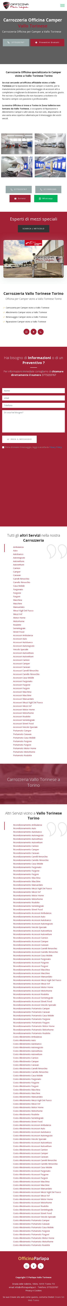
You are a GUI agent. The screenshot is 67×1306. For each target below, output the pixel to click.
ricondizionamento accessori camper (30, 941)
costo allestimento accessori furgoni (30, 1178)
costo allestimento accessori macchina (31, 1181)
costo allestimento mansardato (28, 1096)
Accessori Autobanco (23, 642)
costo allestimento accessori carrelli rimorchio (35, 1160)
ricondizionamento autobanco (27, 831)
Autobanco (18, 554)
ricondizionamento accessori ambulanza (32, 913)
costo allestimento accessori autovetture (32, 1146)
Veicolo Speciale (20, 649)
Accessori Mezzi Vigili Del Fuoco (28, 702)
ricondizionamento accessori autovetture (32, 934)
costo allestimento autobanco (27, 1043)
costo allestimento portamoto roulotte (31, 1245)
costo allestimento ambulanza (27, 1036)
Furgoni (16, 596)
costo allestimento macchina (26, 1089)
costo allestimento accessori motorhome (32, 1202)
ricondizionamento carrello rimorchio (31, 860)
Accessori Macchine (22, 695)
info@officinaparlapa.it (25, 1287)
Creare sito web (17, 1297)
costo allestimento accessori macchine (31, 1185)
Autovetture (18, 564)
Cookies (38, 1290)
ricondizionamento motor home (28, 895)
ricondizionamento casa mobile (28, 863)
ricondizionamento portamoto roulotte (31, 1033)
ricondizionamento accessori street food (32, 1001)
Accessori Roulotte (21, 716)
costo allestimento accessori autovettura (32, 1142)
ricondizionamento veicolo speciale (30, 927)
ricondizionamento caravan (26, 853)
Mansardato (19, 607)
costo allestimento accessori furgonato (31, 1171)
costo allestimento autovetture (27, 1054)
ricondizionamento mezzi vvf (27, 892)
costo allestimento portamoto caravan (31, 1223)
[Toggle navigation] (62, 5)
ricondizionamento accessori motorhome (32, 990)
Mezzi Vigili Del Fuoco (23, 610)
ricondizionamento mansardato (28, 885)
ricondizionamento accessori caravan (30, 945)
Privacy (29, 1290)
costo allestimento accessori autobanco (32, 1132)
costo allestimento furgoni (25, 1086)
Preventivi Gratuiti (47, 42)
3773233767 (16, 42)
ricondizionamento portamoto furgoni (31, 1022)
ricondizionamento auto (24, 828)
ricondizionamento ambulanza (27, 825)
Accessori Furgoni (21, 688)
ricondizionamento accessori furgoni (30, 966)
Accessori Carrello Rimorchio (26, 674)
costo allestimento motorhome (27, 1111)
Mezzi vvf (17, 614)
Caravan (17, 575)
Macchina (17, 600)
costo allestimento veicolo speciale (29, 1139)
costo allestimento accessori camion (30, 1149)
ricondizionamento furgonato (27, 867)
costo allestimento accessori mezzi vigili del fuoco (37, 1192)
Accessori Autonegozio (23, 646)
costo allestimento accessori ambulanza (32, 1125)
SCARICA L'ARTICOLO (33, 228)
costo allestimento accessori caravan (30, 1156)
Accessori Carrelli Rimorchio (26, 670)
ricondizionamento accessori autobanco (32, 920)
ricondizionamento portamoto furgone (31, 1019)
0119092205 (48, 189)
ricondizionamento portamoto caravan (31, 1012)
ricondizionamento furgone (26, 870)
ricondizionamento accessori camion (30, 937)
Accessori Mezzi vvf (22, 706)
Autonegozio (19, 557)
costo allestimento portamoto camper (31, 1220)
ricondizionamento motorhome (28, 899)
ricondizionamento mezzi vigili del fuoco (32, 888)
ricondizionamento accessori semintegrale (33, 997)
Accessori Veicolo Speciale (25, 727)
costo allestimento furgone (26, 1082)
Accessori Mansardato (23, 699)
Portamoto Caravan (22, 734)
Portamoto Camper (22, 730)
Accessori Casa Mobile (23, 677)
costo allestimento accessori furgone (30, 1174)
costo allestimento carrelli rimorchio (30, 1068)
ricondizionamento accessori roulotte (31, 994)
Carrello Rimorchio (21, 582)
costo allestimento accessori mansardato (32, 1188)
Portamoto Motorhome (24, 752)
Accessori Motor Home (24, 709)
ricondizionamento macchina (26, 877)
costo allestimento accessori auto (29, 1128)
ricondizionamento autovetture (27, 842)
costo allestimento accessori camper (30, 1153)
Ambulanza (18, 547)
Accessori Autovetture (23, 656)
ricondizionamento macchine (26, 881)
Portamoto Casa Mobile (24, 737)
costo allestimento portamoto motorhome (33, 1241)
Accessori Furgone (21, 684)
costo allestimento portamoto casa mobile (33, 1227)
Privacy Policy (55, 447)
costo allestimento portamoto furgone (31, 1231)
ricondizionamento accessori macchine (31, 973)
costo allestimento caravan (26, 1065)
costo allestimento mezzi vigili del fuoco (32, 1100)
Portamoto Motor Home (24, 748)
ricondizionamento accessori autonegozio (33, 923)
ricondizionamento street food (28, 909)
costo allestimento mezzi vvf (26, 1103)
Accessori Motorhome (23, 713)
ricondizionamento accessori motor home (33, 987)
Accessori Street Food (23, 723)
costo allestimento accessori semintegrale (33, 1209)
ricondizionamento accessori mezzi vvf (31, 983)
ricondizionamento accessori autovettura (32, 930)
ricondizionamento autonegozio (28, 835)
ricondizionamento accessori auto (29, 916)
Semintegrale (19, 628)
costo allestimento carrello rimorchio (30, 1072)
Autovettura (18, 561)
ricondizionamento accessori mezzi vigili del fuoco (37, 980)
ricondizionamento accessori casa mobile (32, 955)
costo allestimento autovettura (27, 1051)
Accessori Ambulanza (23, 635)
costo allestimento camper (26, 1061)
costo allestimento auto (24, 1040)
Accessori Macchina (22, 692)
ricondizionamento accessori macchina (31, 969)
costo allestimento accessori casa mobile (32, 1167)
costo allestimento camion (25, 1057)
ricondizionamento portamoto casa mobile (33, 1015)
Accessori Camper (21, 663)
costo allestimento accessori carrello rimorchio (35, 1163)
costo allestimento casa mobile (28, 1075)
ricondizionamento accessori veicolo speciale (34, 1005)
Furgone (17, 593)
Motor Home (19, 617)
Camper (17, 571)
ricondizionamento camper (26, 849)
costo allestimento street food (27, 1121)
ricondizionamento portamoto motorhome (33, 1029)
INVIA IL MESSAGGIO (19, 439)
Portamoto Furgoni (22, 744)
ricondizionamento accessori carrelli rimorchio (35, 948)
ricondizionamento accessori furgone (31, 962)
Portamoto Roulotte (22, 755)
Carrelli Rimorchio (21, 578)
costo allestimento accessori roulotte (31, 1206)
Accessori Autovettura (23, 653)
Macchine (17, 603)
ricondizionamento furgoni (26, 874)
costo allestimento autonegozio (28, 1047)
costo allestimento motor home (28, 1107)
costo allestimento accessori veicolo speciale (34, 1216)
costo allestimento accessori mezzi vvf (31, 1195)
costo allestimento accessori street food (32, 1213)
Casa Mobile (19, 586)
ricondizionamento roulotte (26, 902)
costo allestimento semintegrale (28, 1118)
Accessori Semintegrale (24, 720)
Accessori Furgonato (22, 681)
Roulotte (17, 624)
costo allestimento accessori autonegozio (33, 1135)
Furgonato (18, 589)
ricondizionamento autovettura (27, 839)
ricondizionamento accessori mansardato (32, 976)
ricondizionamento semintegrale (28, 906)
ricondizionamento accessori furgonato (32, 959)
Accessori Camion (21, 660)
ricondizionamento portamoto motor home (34, 1026)
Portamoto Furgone (22, 741)
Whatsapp (46, 198)
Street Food (18, 631)
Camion (16, 568)
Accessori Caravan (21, 667)
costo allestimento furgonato (27, 1079)
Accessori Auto (20, 638)
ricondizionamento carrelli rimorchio (30, 856)
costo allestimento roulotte (26, 1114)
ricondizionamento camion (26, 846)
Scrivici (20, 198)
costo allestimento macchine (26, 1093)
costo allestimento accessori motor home (33, 1199)
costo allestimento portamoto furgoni (31, 1234)
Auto (15, 550)
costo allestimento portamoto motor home (33, 1238)
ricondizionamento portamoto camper (31, 1008)
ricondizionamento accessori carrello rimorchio (35, 952)
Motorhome (18, 621)
